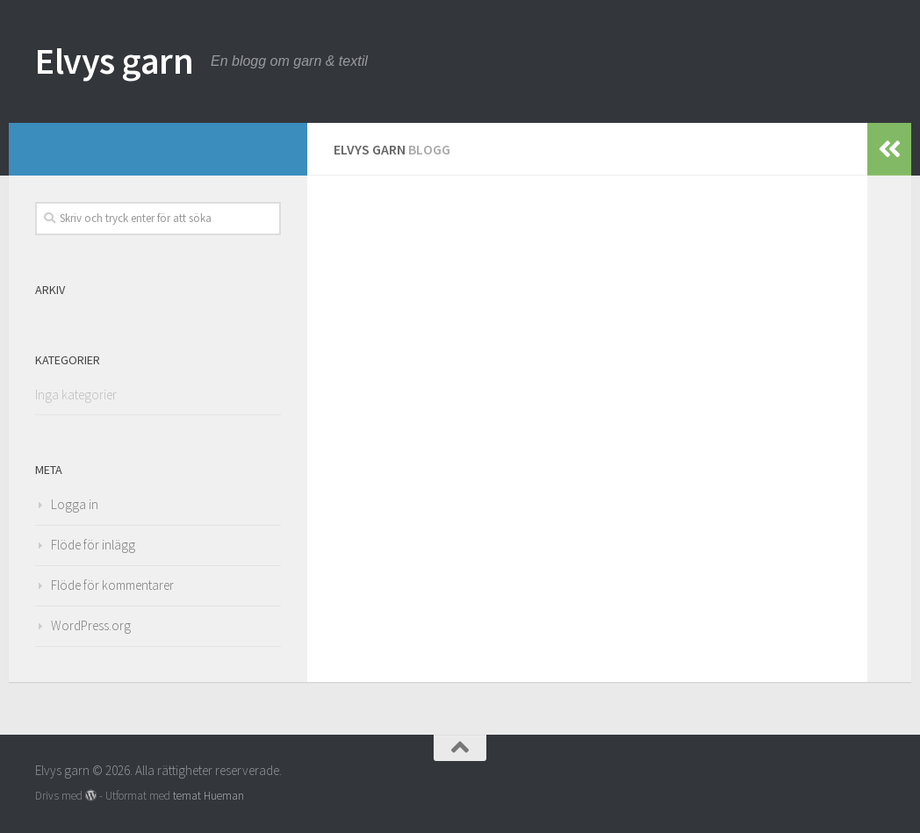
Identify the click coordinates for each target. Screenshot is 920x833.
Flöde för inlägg (93, 544)
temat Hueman (208, 795)
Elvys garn (114, 60)
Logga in (74, 504)
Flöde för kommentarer (112, 585)
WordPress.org (91, 625)
